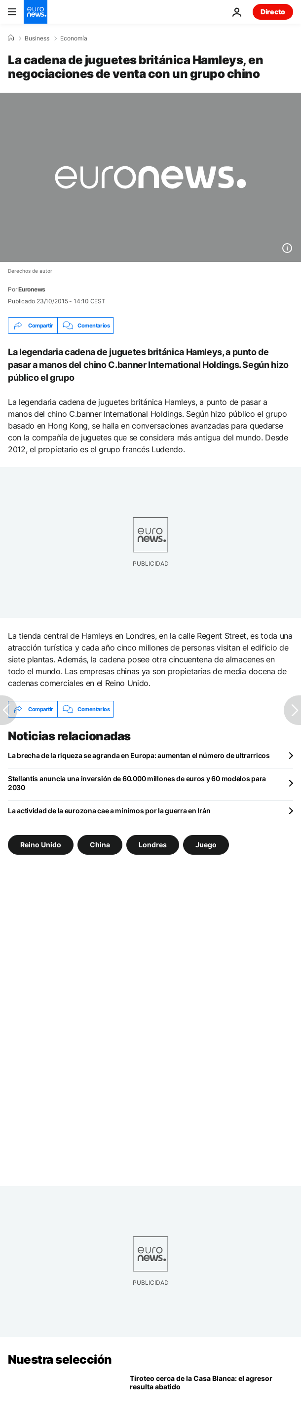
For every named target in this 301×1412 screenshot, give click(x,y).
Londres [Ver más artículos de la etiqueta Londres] (153, 844)
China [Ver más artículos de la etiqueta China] (100, 844)
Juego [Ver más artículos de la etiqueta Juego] (206, 844)
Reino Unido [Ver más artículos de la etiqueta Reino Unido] (40, 844)
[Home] (11, 38)
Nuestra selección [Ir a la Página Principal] (60, 1359)
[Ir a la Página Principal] (35, 12)
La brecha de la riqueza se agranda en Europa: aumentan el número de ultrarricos (139, 755)
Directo (273, 11)
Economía (73, 38)
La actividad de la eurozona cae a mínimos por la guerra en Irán (109, 810)
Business (37, 38)
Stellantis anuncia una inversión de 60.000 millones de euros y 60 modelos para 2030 (137, 783)
